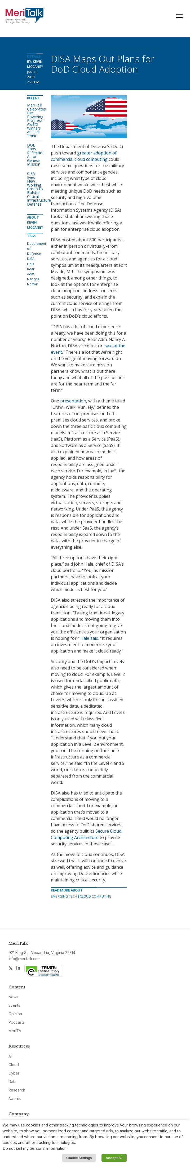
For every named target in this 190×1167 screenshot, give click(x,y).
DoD (30, 263)
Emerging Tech (64, 896)
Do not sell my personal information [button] (35, 1148)
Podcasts (16, 1022)
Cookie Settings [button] (79, 1158)
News (13, 997)
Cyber (13, 1073)
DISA (30, 258)
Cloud (13, 1064)
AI (10, 1056)
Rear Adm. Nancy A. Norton (33, 277)
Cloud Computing (96, 896)
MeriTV (14, 1030)
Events (14, 1005)
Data (12, 1081)
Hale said (89, 638)
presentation (73, 401)
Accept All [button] (114, 1158)
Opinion (15, 1013)
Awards (14, 1098)
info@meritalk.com (24, 958)
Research (16, 1090)
